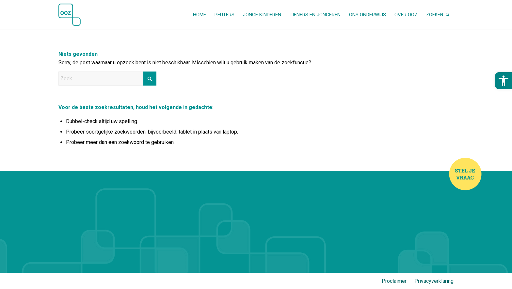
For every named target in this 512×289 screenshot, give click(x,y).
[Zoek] (438, 14)
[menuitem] (199, 14)
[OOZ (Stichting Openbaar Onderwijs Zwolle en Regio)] (69, 14)
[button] (503, 80)
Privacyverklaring (434, 281)
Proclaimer (394, 281)
